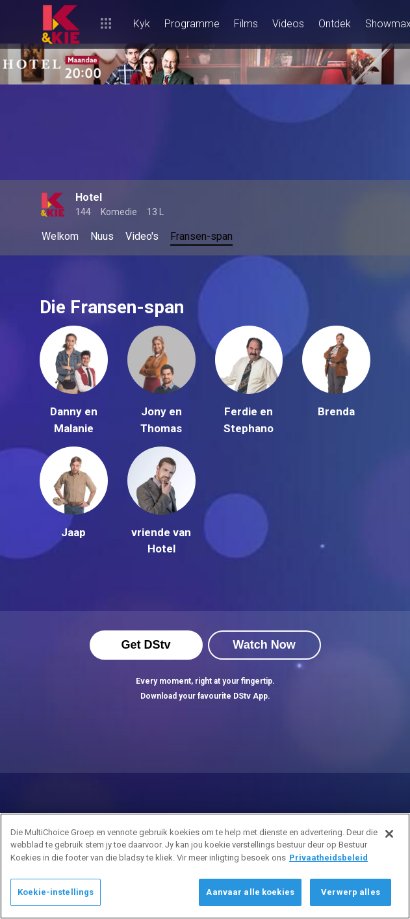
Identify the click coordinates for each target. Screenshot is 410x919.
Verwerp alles (350, 892)
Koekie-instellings (56, 892)
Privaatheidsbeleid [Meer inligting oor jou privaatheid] (328, 857)
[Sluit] (389, 834)
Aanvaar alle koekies (250, 892)
